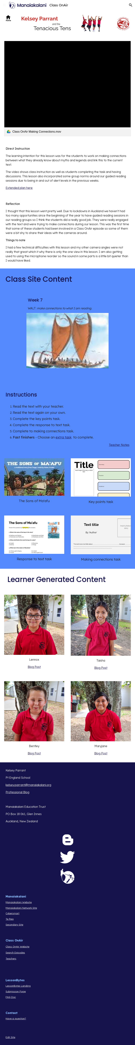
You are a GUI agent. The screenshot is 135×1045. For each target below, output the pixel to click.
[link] (67, 88)
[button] (4, 5)
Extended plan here (19, 188)
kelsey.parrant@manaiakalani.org (28, 785)
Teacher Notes (119, 445)
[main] (67, 168)
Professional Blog (17, 792)
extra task (63, 437)
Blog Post (34, 667)
